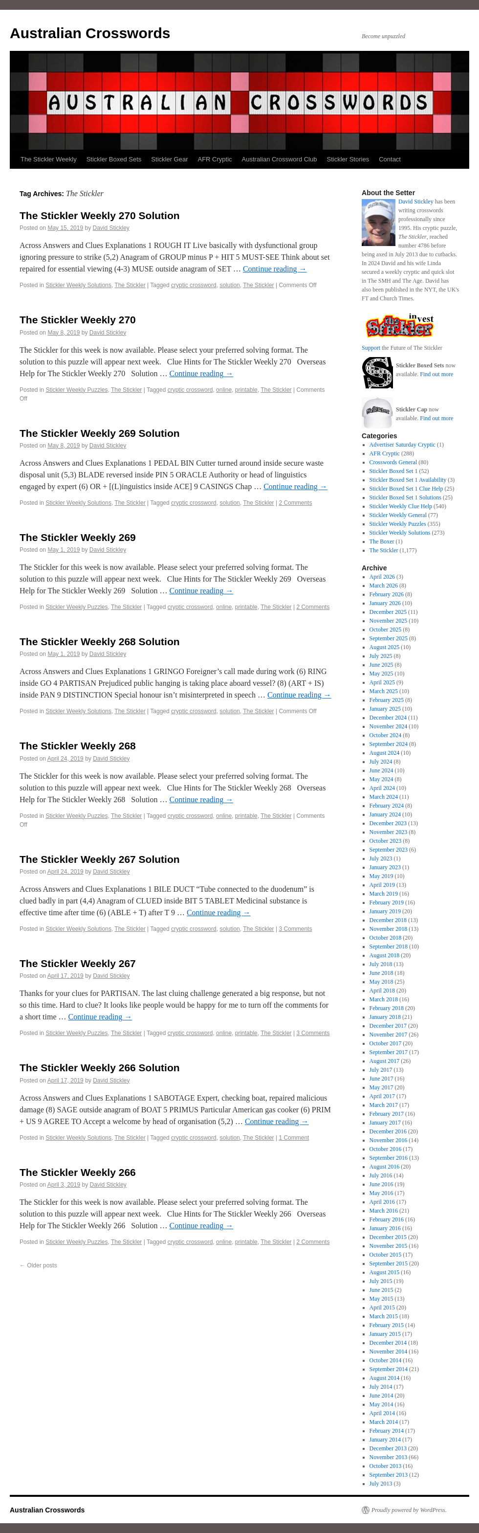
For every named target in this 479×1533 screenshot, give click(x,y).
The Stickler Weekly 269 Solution (100, 433)
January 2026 (385, 603)
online (224, 389)
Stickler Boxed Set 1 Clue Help (406, 488)
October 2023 (386, 840)
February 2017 (387, 1113)
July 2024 (381, 761)
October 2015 (386, 1254)
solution (229, 285)
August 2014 (385, 1378)
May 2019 (381, 876)
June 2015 (381, 1289)
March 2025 (384, 691)
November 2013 (389, 1457)
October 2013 (386, 1466)
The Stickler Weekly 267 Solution (100, 859)
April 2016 (382, 1201)
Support (371, 347)
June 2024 (381, 770)
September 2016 (389, 1157)
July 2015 (381, 1281)
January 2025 (385, 708)
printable (246, 389)
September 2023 (389, 849)
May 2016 (381, 1193)
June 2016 (381, 1184)
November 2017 (389, 1034)
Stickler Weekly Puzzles (76, 389)
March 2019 (384, 893)
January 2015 (385, 1333)
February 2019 (387, 902)
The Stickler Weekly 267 (78, 963)
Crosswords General (393, 462)
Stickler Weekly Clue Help (401, 506)
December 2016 (388, 1131)
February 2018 (387, 1008)
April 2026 (382, 576)
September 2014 (389, 1369)
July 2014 (381, 1386)
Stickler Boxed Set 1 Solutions (405, 497)
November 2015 (389, 1245)
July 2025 (381, 656)
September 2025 (389, 638)
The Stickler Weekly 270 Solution (100, 215)
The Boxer (382, 541)
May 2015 (381, 1298)
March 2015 (384, 1316)
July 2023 (381, 858)
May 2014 (381, 1404)
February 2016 (387, 1219)
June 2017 (381, 1078)
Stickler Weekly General (398, 515)
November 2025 (389, 620)
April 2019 (382, 884)
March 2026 (384, 585)
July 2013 (381, 1483)
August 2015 (385, 1272)
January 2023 (385, 867)
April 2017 (382, 1096)
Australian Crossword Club (279, 159)
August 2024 (385, 752)
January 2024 (385, 814)
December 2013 (388, 1448)
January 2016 (385, 1228)
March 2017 (384, 1105)
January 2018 (385, 1017)
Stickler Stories (348, 159)
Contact (390, 159)
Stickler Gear (169, 159)
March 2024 (384, 796)
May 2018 (381, 981)
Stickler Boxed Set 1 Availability (408, 479)
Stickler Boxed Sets (114, 159)
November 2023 (389, 832)
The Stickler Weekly (49, 159)
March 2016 (384, 1210)
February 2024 (387, 805)
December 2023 (388, 823)
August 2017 (385, 1061)
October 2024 (386, 735)
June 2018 (381, 972)
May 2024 (381, 779)
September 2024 (389, 744)
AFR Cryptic (215, 159)
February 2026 (387, 594)
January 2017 (385, 1122)
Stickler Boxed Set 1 (394, 471)
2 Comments (295, 502)
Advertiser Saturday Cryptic (402, 444)
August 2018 (385, 955)
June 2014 (381, 1395)
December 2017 (388, 1025)
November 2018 (389, 928)
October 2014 (386, 1360)
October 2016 (386, 1149)
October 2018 (386, 937)
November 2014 (389, 1351)
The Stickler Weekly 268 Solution (100, 641)
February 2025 (387, 700)
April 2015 (382, 1307)
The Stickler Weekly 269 (78, 537)
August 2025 (385, 647)
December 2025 (388, 612)
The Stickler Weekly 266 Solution (100, 1067)
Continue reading (275, 269)
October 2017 (386, 1043)
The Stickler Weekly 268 (78, 745)
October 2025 (386, 629)
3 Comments (295, 928)
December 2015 (388, 1237)
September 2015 (389, 1263)
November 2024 (389, 726)
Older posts (38, 1265)
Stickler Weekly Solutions (78, 285)
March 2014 (384, 1422)
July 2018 (381, 964)
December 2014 (388, 1342)
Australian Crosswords (90, 33)
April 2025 (382, 682)
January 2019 (385, 911)
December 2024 (388, 717)
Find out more (436, 374)
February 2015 (387, 1325)
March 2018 (384, 999)
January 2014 (385, 1439)
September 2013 (389, 1474)
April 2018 (382, 990)
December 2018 (388, 920)
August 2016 (385, 1166)
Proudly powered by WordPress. (409, 1510)
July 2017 (381, 1069)
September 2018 (389, 946)
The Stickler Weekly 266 (78, 1172)
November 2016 (389, 1140)
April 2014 (382, 1413)
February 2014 (387, 1430)
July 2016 (381, 1175)
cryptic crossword (194, 285)
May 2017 (381, 1087)
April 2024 (382, 788)
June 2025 (381, 664)
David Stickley (110, 228)
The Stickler (129, 285)
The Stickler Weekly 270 (78, 319)
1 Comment (294, 1137)
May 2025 (381, 673)
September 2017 (389, 1052)
